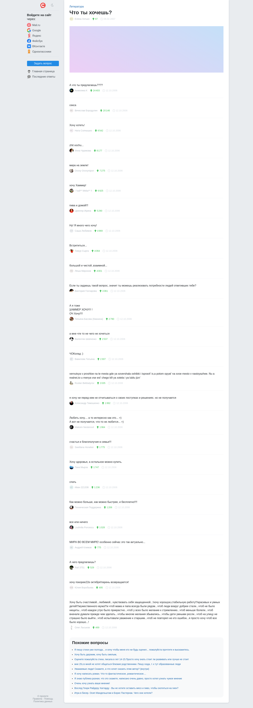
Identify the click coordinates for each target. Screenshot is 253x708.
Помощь (48, 698)
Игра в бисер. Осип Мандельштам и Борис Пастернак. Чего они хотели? (113, 693)
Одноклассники (39, 52)
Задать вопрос (43, 63)
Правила (37, 698)
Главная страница (41, 71)
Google (34, 30)
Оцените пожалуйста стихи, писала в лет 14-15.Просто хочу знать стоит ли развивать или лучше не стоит (131, 659)
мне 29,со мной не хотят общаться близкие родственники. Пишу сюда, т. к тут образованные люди (127, 664)
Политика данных (42, 701)
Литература (77, 6)
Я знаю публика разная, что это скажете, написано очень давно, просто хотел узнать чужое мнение (128, 678)
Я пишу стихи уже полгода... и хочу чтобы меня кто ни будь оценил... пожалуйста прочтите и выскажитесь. (131, 649)
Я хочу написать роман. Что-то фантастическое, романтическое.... (110, 673)
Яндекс (34, 36)
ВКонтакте (36, 46)
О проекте (42, 696)
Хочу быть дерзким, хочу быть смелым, (95, 654)
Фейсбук (35, 41)
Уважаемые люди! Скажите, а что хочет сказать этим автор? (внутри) (111, 669)
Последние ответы (41, 77)
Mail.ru (33, 25)
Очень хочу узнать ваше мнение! (92, 683)
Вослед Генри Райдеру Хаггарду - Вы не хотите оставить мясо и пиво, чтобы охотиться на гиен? (126, 688)
